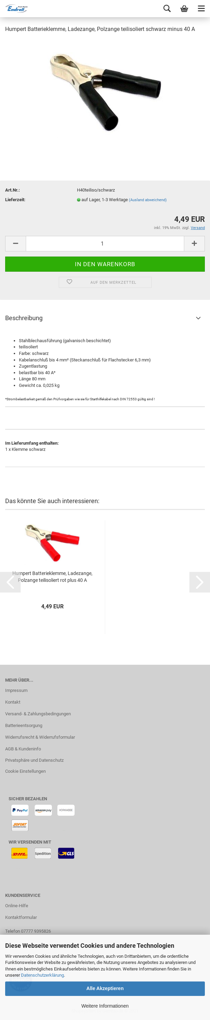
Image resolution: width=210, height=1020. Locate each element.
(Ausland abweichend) (148, 200)
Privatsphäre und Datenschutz (34, 760)
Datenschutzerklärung (42, 975)
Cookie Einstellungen (25, 771)
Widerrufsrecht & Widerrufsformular (40, 737)
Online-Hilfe (16, 905)
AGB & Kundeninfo (23, 748)
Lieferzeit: (15, 199)
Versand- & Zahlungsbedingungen (38, 713)
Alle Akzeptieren (104, 988)
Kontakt (12, 702)
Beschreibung (24, 318)
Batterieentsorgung (23, 725)
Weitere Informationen (105, 1006)
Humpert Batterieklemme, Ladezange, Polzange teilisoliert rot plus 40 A (52, 577)
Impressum (16, 690)
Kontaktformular (21, 917)
